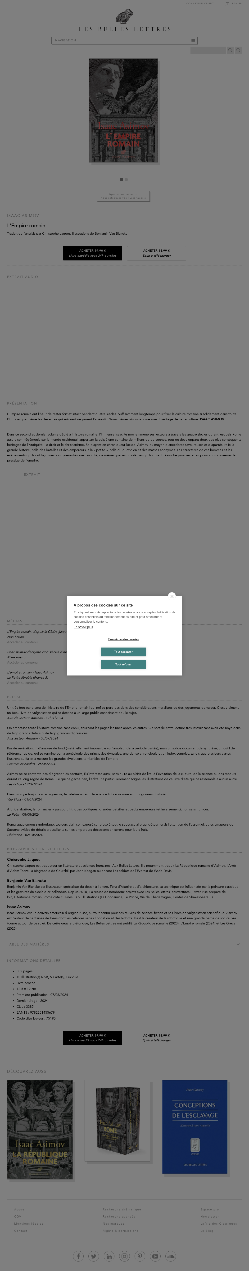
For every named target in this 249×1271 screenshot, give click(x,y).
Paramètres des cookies (123, 639)
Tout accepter (123, 652)
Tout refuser (123, 664)
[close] (172, 596)
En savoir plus (83, 627)
